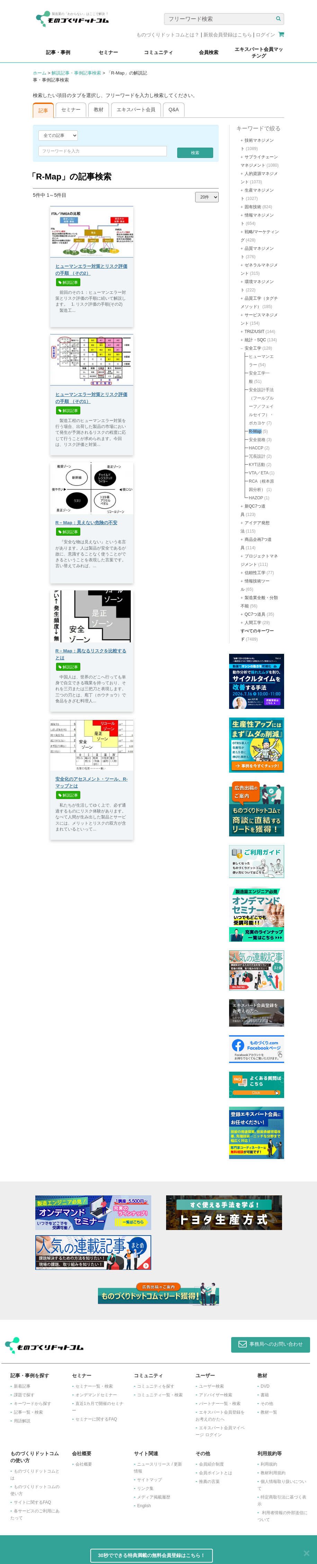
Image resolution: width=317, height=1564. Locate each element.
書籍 (265, 1394)
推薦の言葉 (209, 1481)
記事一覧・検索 (28, 1412)
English (144, 1505)
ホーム (39, 73)
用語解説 (22, 1420)
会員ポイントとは (215, 1472)
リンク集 (145, 1488)
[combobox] (102, 151)
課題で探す (24, 1394)
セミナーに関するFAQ (96, 1419)
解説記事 (68, 282)
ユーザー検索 (211, 1386)
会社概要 (83, 1464)
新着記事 (22, 1386)
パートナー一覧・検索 (220, 1403)
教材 (98, 109)
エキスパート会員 (136, 109)
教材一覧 (269, 1412)
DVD (265, 1386)
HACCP (256, 448)
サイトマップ (149, 1479)
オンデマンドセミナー (96, 1394)
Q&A (174, 109)
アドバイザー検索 (215, 1394)
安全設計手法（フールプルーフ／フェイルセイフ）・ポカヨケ (261, 406)
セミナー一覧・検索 (94, 1386)
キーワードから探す (32, 1403)
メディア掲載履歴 (153, 1497)
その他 (267, 1403)
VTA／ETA (258, 473)
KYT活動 (257, 464)
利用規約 (269, 1464)
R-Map (255, 431)
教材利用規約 (273, 1472)
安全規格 (257, 439)
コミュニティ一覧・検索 (160, 1394)
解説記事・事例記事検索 (76, 73)
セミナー (71, 109)
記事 (43, 110)
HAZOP (256, 497)
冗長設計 (257, 456)
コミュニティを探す (155, 1386)
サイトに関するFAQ (32, 1502)
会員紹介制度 (211, 1464)
